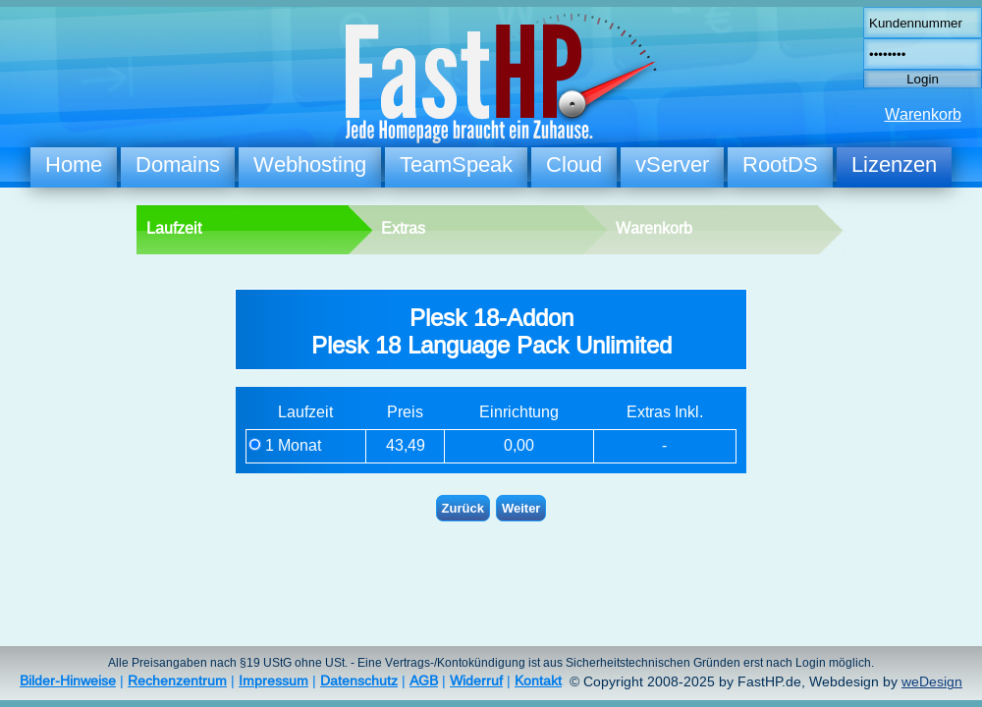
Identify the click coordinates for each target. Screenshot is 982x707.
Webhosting (309, 164)
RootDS (780, 164)
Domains (178, 164)
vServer (672, 164)
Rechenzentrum (177, 681)
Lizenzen (894, 164)
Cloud (574, 164)
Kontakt (538, 681)
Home (73, 164)
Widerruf (476, 681)
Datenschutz (359, 681)
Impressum (273, 681)
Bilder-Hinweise (68, 681)
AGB (423, 681)
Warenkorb (923, 114)
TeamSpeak (456, 164)
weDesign (931, 682)
